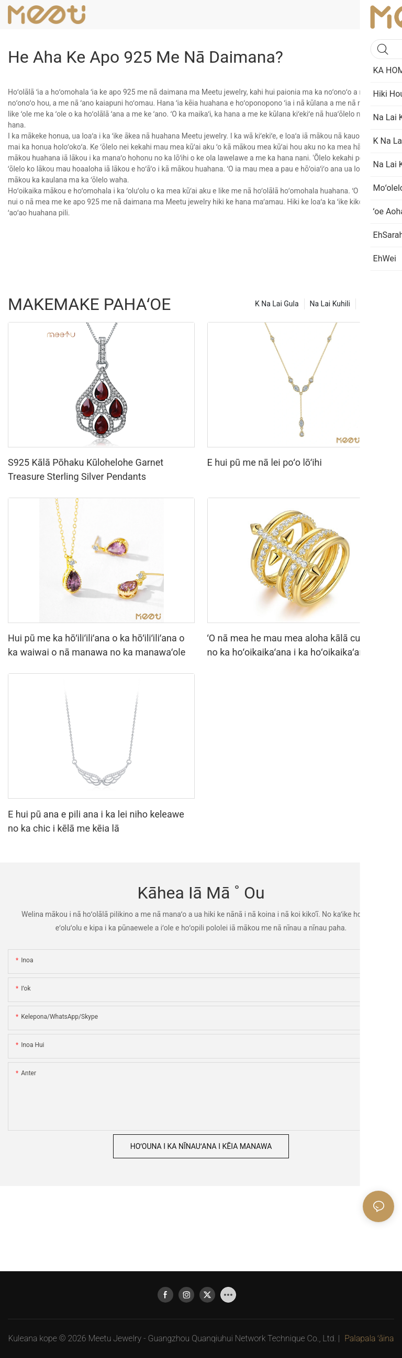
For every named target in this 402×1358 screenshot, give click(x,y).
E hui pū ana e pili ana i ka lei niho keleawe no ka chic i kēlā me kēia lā (96, 821)
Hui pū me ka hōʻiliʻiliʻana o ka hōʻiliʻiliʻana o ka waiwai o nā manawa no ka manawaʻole (96, 645)
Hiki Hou (375, 304)
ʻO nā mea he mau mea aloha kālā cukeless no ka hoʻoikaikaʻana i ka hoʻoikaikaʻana (297, 645)
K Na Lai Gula (277, 304)
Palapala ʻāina (369, 1338)
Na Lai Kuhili (330, 304)
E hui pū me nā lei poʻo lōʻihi (264, 462)
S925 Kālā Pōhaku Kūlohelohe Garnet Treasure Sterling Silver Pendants (85, 469)
